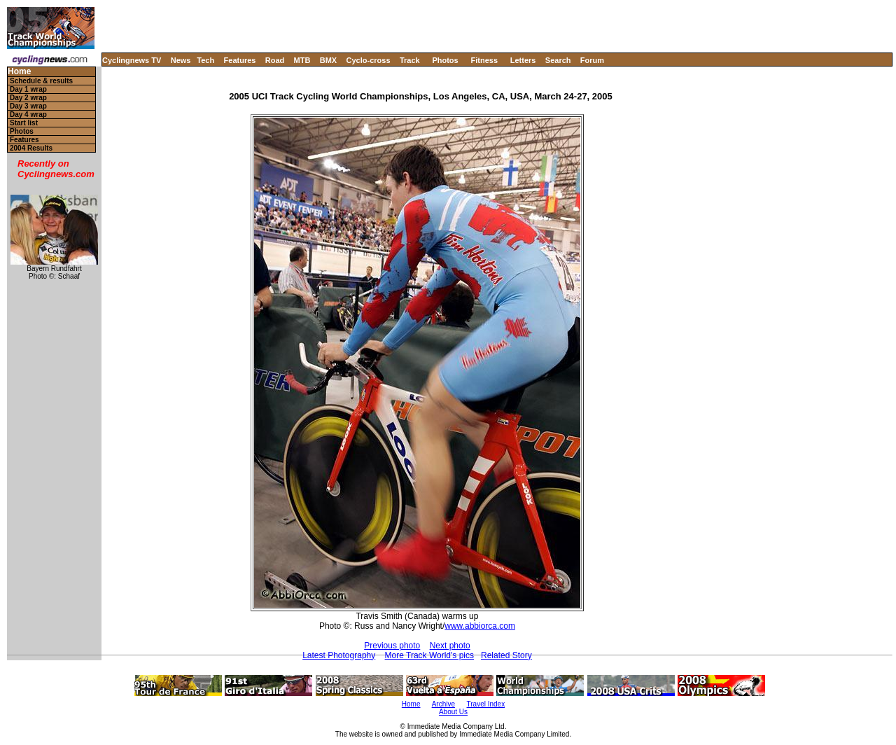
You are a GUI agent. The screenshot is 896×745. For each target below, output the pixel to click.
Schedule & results (41, 81)
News (181, 60)
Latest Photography (338, 655)
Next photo (450, 645)
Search (558, 60)
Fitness (484, 60)
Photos (445, 60)
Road (275, 60)
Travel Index (486, 704)
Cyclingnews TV (131, 60)
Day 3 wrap (28, 106)
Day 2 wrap (28, 98)
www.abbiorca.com (479, 626)
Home (19, 71)
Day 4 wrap (28, 114)
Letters (523, 60)
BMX (328, 60)
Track (410, 60)
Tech (205, 60)
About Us (453, 712)
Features (240, 60)
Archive (443, 704)
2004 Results (31, 148)
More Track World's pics (429, 655)
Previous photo (392, 645)
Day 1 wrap (28, 89)
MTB (302, 60)
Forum (592, 60)
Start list (24, 123)
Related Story (506, 655)
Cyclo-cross (368, 60)
